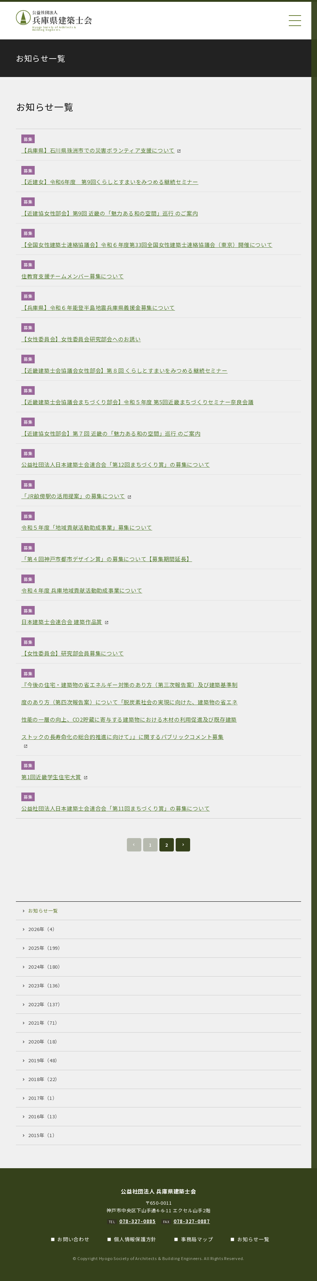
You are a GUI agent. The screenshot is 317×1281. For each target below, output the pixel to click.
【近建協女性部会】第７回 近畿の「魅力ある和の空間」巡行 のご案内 (111, 433)
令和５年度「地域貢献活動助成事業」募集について (86, 527)
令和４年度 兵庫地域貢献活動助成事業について (81, 590)
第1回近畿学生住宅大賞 (51, 777)
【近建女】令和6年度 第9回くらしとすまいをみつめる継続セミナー (109, 181)
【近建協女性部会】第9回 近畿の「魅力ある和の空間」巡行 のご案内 (109, 213)
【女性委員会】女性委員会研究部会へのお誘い (81, 339)
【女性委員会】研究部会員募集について (72, 653)
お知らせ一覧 (253, 1239)
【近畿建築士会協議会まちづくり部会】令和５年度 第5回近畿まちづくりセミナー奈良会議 (137, 402)
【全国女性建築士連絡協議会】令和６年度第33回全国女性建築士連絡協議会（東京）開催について (147, 244)
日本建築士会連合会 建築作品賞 (61, 621)
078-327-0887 (192, 1221)
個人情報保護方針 (135, 1239)
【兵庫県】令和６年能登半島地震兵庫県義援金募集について (98, 307)
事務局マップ (197, 1239)
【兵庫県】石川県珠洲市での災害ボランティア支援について (98, 150)
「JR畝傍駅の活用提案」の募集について (73, 496)
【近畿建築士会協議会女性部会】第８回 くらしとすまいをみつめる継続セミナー (124, 370)
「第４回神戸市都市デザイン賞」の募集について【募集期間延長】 (106, 559)
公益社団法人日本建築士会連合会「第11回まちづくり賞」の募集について (115, 808)
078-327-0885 (137, 1221)
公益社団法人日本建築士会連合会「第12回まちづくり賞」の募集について (115, 464)
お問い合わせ (73, 1239)
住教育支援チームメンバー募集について (72, 276)
